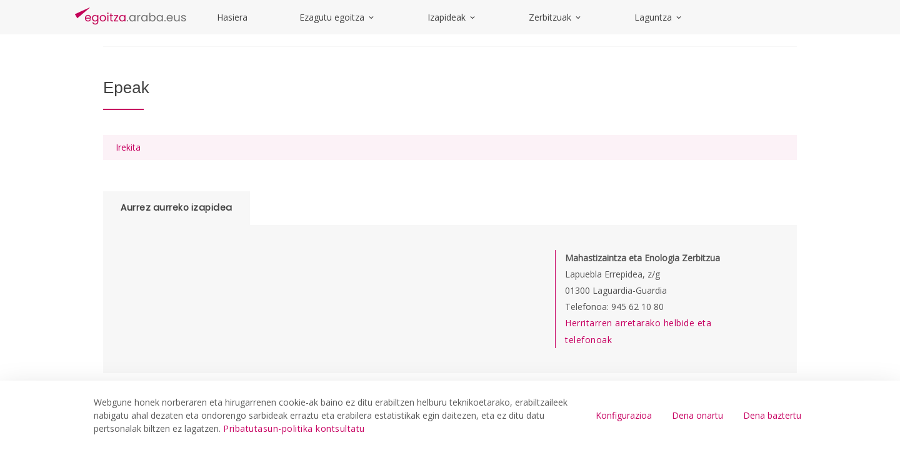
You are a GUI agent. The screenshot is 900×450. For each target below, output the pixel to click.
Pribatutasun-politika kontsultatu (294, 428)
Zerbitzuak (555, 17)
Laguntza (658, 17)
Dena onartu (697, 415)
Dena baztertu (772, 415)
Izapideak (452, 17)
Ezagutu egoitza (337, 17)
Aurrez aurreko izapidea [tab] (176, 207)
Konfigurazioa (624, 415)
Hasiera (232, 17)
